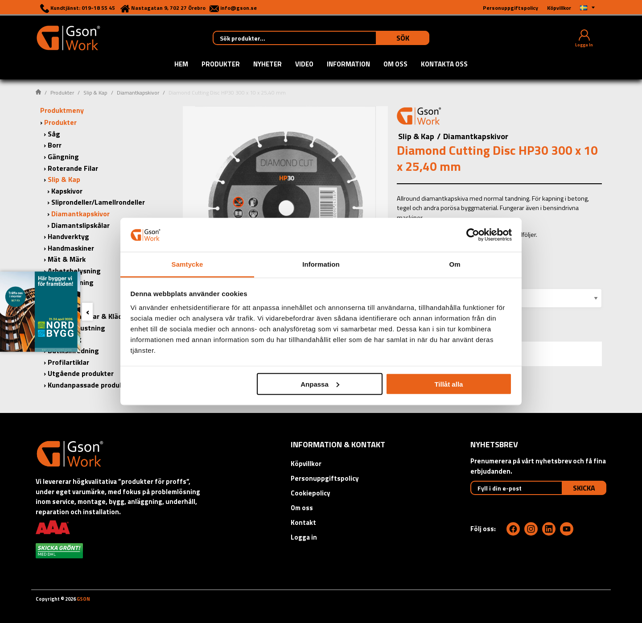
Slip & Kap (95, 92)
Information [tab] (321, 264)
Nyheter (267, 64)
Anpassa (319, 384)
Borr (55, 145)
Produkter (221, 64)
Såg (54, 133)
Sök (402, 38)
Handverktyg (68, 236)
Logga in (304, 537)
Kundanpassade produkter (90, 385)
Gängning (63, 156)
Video (304, 64)
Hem (181, 64)
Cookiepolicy (310, 493)
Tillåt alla (448, 384)
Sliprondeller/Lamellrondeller (98, 202)
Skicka (584, 488)
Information (348, 64)
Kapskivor (66, 191)
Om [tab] (454, 264)
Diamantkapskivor (138, 92)
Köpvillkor (306, 463)
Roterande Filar (73, 168)
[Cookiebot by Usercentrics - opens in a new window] (473, 234)
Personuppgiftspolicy (325, 478)
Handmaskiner (71, 248)
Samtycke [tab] (187, 264)
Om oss (395, 64)
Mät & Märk (67, 259)
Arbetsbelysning (74, 270)
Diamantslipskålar (80, 225)
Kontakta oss (444, 64)
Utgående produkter (81, 373)
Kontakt (303, 522)
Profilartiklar (68, 362)
